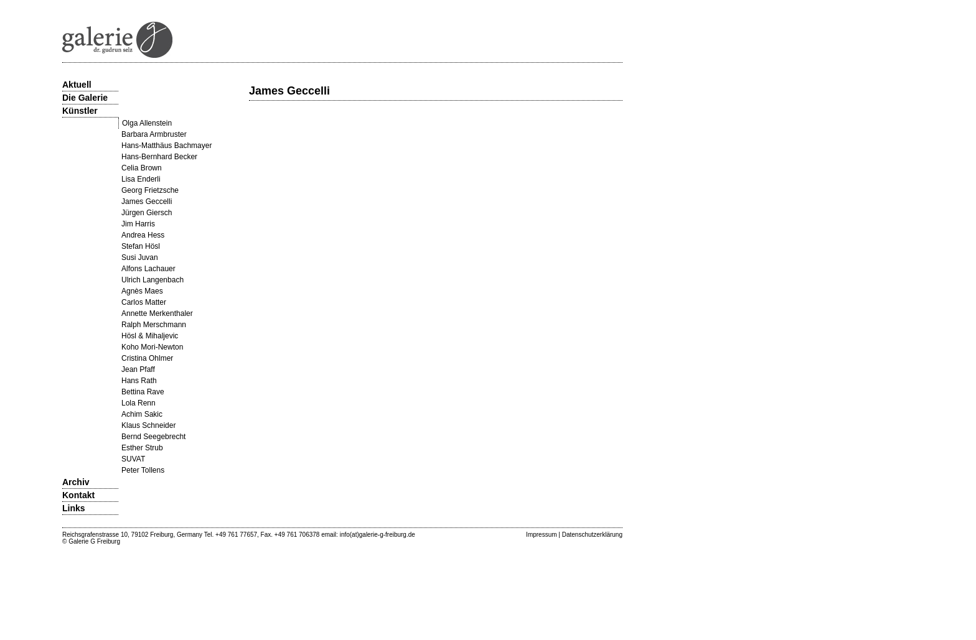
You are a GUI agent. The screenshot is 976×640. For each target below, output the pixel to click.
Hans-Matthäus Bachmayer (166, 145)
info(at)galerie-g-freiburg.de (377, 534)
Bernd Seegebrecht (153, 436)
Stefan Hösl (140, 246)
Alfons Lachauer (148, 268)
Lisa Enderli (141, 179)
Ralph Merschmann (153, 324)
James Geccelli (146, 201)
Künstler (80, 111)
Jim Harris (138, 224)
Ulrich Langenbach (152, 280)
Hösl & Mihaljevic (149, 336)
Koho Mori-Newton (152, 347)
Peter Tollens (142, 470)
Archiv (76, 482)
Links (73, 508)
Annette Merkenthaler (157, 313)
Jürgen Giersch (146, 212)
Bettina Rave (142, 391)
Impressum (541, 534)
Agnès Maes (142, 291)
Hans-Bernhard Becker (159, 156)
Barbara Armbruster (154, 134)
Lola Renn (138, 403)
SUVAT (133, 459)
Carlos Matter (143, 302)
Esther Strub (142, 447)
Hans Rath (139, 380)
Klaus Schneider (148, 425)
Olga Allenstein (147, 123)
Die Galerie (85, 98)
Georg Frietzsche (150, 190)
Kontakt (78, 495)
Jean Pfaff (138, 369)
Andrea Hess (142, 235)
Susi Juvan (139, 257)
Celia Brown (141, 168)
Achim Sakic (141, 414)
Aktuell (77, 85)
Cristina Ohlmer (147, 358)
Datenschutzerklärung (592, 534)
